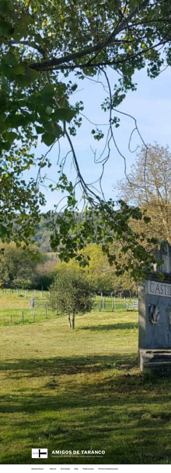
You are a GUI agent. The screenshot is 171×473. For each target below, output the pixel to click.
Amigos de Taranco (78, 452)
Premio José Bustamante (108, 469)
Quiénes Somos (38, 469)
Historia (53, 469)
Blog (76, 469)
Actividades (65, 469)
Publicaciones (88, 469)
